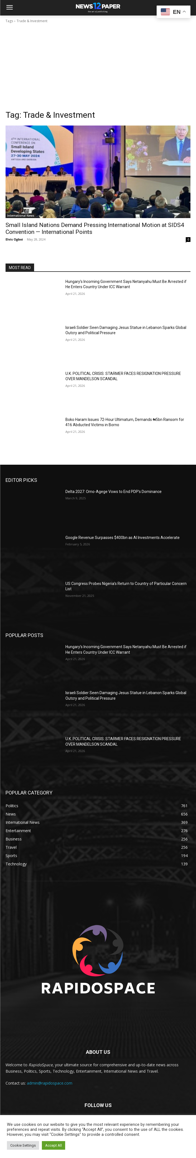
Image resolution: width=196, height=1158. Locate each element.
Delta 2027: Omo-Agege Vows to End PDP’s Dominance (113, 491)
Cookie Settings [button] (23, 1145)
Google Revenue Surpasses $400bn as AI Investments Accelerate (122, 537)
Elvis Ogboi (14, 239)
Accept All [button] (53, 1145)
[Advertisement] (98, 68)
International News (20, 216)
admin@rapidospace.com (49, 1083)
